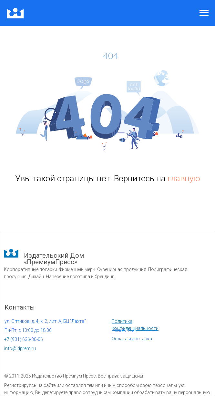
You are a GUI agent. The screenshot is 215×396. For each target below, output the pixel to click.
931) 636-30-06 (23, 339)
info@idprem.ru (20, 348)
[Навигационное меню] (204, 13)
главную (184, 178)
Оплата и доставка (132, 338)
